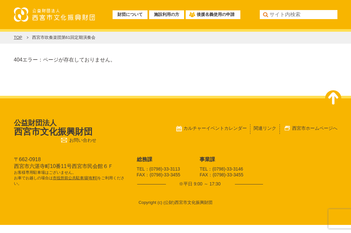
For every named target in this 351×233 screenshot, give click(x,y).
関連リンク (265, 128)
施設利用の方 (166, 14)
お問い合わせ (82, 140)
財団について (130, 14)
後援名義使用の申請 (216, 14)
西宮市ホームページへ (314, 128)
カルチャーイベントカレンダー (215, 128)
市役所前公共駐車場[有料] (75, 178)
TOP (18, 37)
